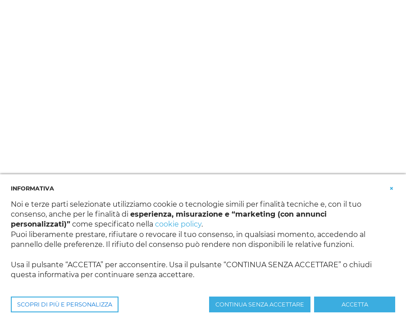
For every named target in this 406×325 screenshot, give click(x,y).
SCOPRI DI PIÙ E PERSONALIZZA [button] (64, 304)
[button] (391, 188)
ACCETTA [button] (355, 304)
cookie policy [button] (178, 224)
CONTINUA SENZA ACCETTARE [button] (259, 304)
